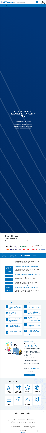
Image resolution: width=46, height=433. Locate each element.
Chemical (29, 128)
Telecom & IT (16, 126)
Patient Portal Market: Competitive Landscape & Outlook (14, 327)
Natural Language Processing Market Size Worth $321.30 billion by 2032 (34, 312)
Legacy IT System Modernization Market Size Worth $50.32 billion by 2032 (34, 319)
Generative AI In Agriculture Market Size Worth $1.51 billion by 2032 (34, 325)
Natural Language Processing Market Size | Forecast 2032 (27, 274)
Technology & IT (22, 126)
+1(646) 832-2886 (43, 3)
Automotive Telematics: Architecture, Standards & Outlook (14, 314)
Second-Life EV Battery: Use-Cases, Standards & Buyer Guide (15, 320)
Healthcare (17, 128)
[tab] (9, 263)
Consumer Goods (29, 126)
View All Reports (35, 296)
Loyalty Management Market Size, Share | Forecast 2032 (27, 281)
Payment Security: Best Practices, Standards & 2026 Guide (15, 307)
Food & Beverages (23, 128)
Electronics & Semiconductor (26, 124)
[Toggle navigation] (6, 6)
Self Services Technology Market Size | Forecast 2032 (26, 260)
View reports (29, 374)
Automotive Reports (18, 124)
